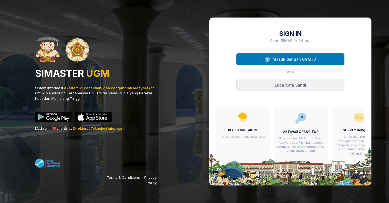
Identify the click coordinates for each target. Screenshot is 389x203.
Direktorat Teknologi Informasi (98, 128)
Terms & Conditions (123, 177)
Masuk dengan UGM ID (290, 59)
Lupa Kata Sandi (290, 85)
